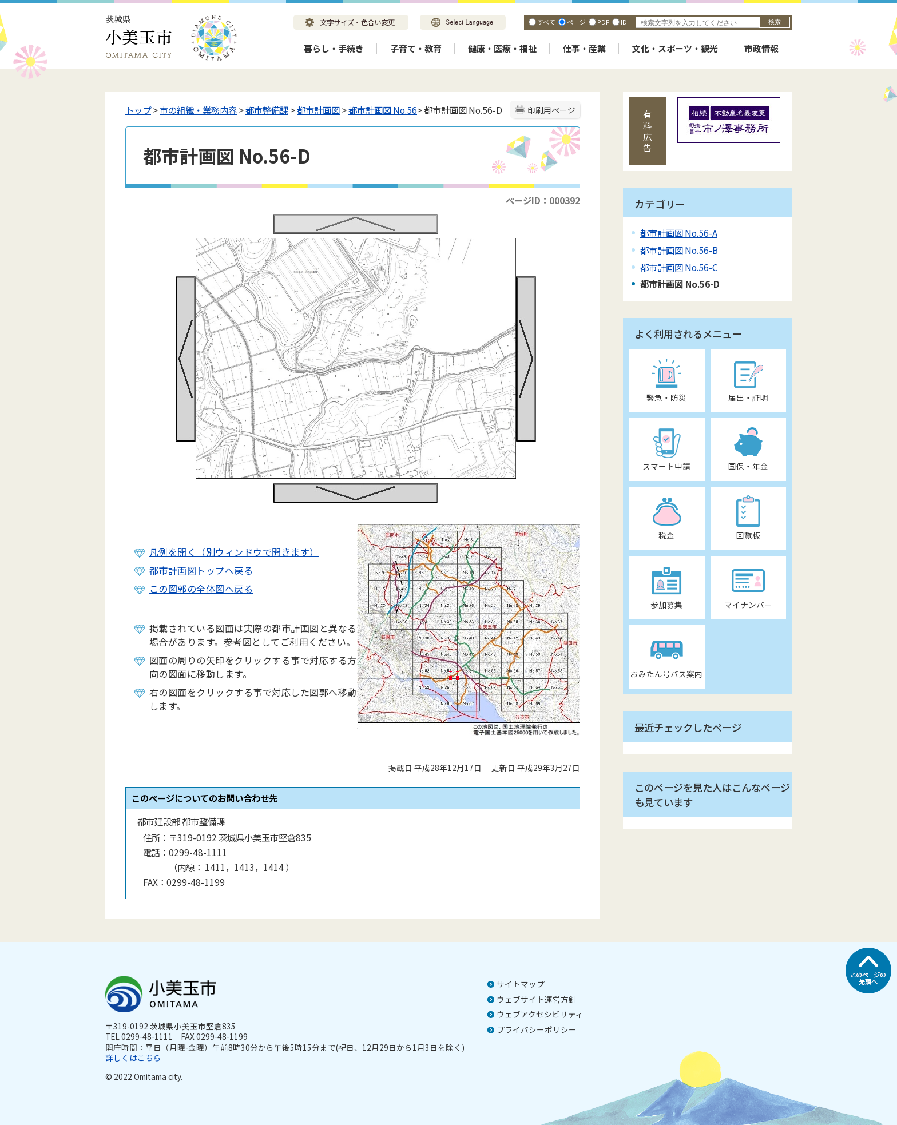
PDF (603, 21)
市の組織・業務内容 (198, 110)
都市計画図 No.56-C (679, 267)
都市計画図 (318, 110)
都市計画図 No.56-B (679, 250)
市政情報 (761, 48)
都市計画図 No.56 (382, 110)
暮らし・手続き (334, 48)
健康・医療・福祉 (502, 48)
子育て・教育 (416, 48)
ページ (576, 21)
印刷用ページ (551, 110)
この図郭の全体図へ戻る (201, 588)
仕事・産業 (584, 48)
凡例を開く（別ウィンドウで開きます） (234, 552)
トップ (138, 110)
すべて (546, 21)
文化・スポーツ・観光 (675, 48)
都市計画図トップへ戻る (201, 570)
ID (624, 21)
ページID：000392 (543, 200)
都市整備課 (266, 110)
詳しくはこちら (133, 1057)
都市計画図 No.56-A (678, 232)
